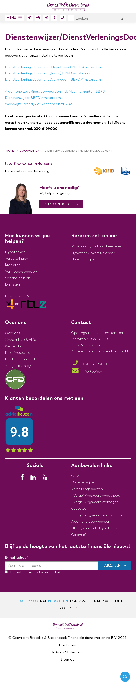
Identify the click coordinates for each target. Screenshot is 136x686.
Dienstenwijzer (83, 482)
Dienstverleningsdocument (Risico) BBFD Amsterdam (49, 73)
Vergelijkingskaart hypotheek (96, 495)
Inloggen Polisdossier (46, 18)
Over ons (71, 18)
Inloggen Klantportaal (30, 18)
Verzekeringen (16, 258)
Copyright (20, 638)
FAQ (54, 18)
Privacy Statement (67, 652)
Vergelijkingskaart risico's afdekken (100, 515)
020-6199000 (28, 601)
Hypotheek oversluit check (93, 253)
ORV (75, 476)
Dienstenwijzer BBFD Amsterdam (33, 98)
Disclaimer (67, 645)
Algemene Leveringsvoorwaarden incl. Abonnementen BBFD (55, 91)
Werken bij (13, 346)
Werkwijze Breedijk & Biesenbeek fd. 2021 (39, 104)
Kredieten (13, 265)
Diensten (12, 284)
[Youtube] (45, 478)
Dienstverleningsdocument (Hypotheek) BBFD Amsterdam (53, 67)
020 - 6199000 (90, 364)
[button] (14, 18)
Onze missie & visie (20, 339)
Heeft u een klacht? (21, 359)
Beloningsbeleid (17, 353)
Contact (63, 18)
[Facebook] (23, 478)
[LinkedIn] (34, 478)
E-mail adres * (16, 557)
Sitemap (68, 659)
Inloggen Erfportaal (38, 18)
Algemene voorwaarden (90, 522)
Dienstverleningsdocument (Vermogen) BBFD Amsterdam (53, 79)
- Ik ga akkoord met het (24, 572)
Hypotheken (15, 252)
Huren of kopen (83, 259)
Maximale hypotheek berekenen (97, 246)
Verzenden (112, 565)
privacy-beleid (50, 572)
